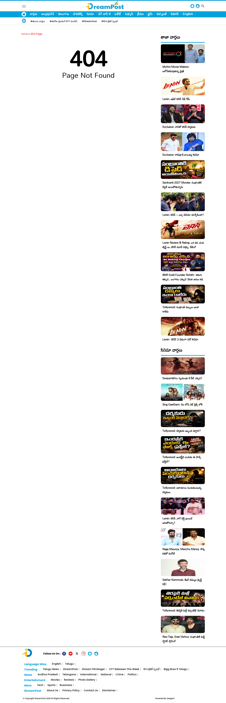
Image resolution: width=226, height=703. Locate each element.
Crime (119, 675)
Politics (132, 675)
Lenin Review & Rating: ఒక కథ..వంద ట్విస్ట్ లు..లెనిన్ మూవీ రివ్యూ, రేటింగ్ (183, 245)
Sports (51, 685)
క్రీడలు (140, 14)
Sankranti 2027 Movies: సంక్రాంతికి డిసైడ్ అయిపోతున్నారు (182, 185)
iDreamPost (70, 669)
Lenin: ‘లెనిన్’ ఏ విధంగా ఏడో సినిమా (180, 339)
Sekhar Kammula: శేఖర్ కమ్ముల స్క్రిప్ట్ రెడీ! (182, 582)
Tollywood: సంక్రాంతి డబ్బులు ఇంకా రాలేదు (180, 309)
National (106, 675)
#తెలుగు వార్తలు (37, 21)
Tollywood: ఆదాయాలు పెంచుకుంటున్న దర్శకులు (181, 490)
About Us (52, 691)
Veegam (171, 698)
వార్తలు (33, 14)
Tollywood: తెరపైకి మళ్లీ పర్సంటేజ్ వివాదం (183, 610)
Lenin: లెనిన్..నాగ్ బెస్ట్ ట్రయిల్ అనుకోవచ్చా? (177, 520)
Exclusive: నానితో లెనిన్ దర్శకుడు (179, 126)
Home (24, 34)
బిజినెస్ (175, 14)
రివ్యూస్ (129, 14)
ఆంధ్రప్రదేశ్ (47, 14)
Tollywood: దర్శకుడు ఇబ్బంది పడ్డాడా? (181, 430)
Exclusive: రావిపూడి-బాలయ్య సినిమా (180, 154)
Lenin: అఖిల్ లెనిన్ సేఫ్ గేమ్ (176, 99)
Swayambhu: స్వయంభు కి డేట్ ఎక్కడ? (182, 378)
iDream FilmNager (93, 669)
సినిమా (90, 14)
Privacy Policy (71, 691)
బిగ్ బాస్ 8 (104, 14)
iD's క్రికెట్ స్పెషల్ (151, 669)
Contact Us (91, 691)
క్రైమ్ (150, 14)
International (88, 675)
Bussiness (66, 685)
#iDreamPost (89, 21)
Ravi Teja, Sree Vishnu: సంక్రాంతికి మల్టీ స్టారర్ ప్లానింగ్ (183, 639)
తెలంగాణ (63, 14)
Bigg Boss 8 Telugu (175, 669)
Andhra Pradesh (48, 675)
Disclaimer (109, 691)
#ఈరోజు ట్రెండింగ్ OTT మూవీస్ (63, 21)
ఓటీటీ (118, 14)
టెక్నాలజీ (162, 14)
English (188, 14)
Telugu (69, 664)
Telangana (69, 675)
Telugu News (51, 669)
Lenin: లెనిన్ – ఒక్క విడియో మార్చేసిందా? (183, 214)
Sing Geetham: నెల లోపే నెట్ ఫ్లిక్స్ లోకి (182, 404)
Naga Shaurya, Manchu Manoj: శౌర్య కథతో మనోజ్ (183, 551)
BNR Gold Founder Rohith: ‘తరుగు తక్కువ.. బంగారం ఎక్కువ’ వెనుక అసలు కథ (182, 277)
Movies (55, 680)
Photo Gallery (86, 680)
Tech (40, 685)
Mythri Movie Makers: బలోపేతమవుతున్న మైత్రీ (175, 69)
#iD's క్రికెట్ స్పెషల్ (110, 21)
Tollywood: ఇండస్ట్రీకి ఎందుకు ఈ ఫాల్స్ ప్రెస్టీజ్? (181, 459)
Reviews (69, 680)
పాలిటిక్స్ (78, 14)
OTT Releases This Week (124, 669)
